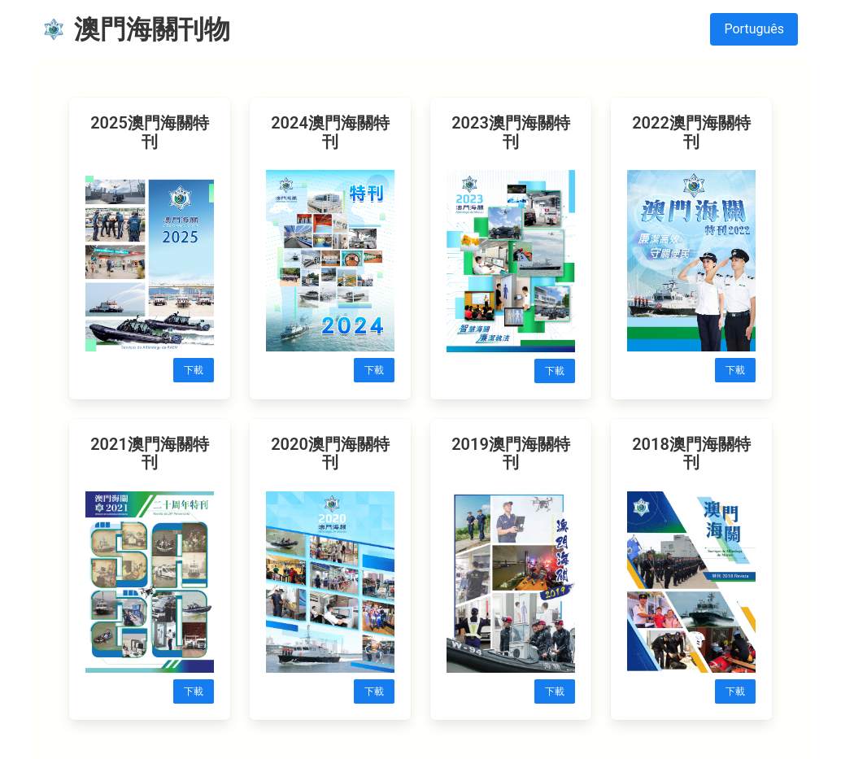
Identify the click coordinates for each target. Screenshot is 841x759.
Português (754, 29)
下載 (193, 370)
